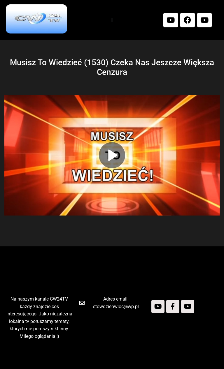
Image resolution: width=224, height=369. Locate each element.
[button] (111, 20)
